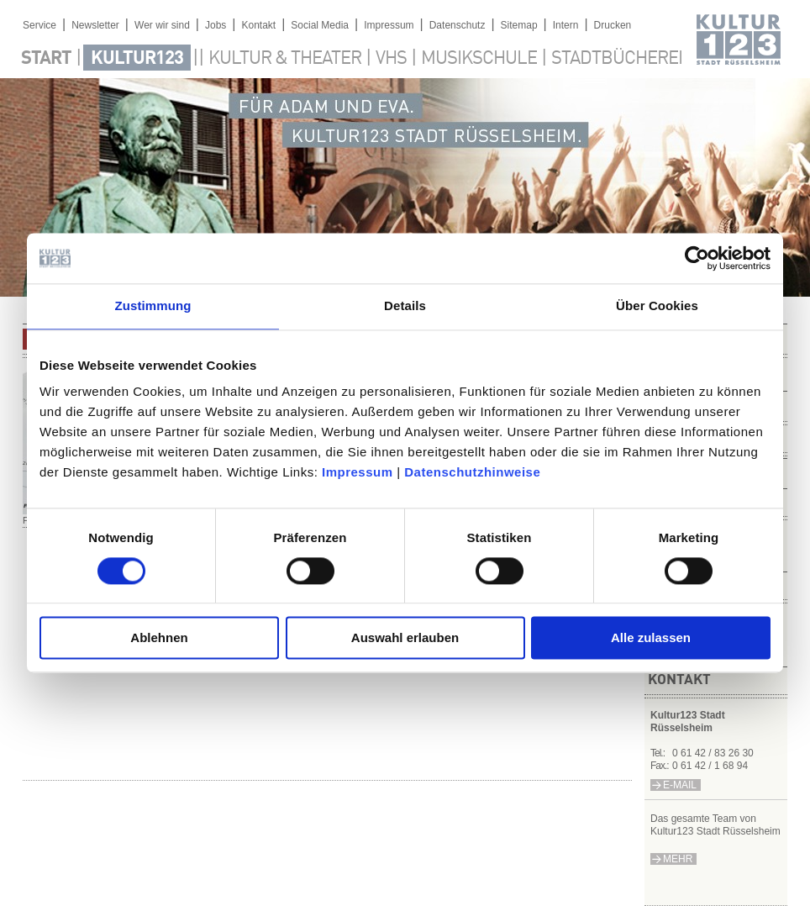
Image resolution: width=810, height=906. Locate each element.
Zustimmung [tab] (153, 305)
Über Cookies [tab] (657, 305)
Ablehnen (158, 638)
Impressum (357, 472)
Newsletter (95, 25)
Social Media (320, 25)
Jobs (215, 25)
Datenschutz (457, 25)
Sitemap (519, 25)
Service (39, 25)
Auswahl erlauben (405, 638)
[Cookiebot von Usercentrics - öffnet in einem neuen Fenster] (697, 258)
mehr (677, 859)
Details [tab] (405, 305)
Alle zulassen (651, 638)
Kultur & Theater (284, 59)
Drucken (613, 25)
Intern (566, 25)
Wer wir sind (162, 25)
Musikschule (479, 59)
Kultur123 (137, 59)
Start (46, 59)
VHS (391, 59)
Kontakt (258, 25)
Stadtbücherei (616, 59)
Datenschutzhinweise (472, 472)
